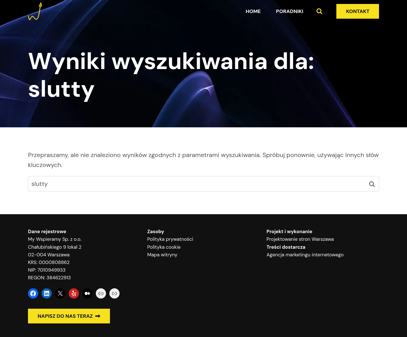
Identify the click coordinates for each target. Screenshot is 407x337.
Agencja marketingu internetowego (305, 255)
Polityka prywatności (170, 239)
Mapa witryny (162, 255)
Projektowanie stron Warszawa (300, 239)
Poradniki (290, 11)
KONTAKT (357, 11)
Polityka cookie (164, 247)
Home (253, 11)
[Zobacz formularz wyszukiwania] (319, 11)
